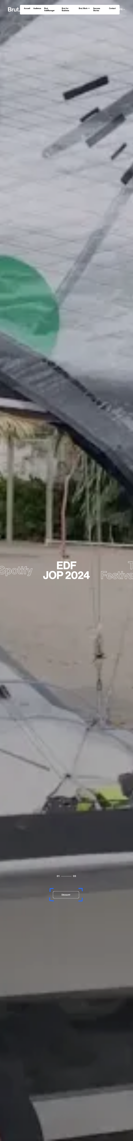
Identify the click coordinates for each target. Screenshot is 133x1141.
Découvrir (66, 895)
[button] (84, 8)
